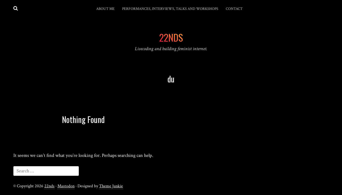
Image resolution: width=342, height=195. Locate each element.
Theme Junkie (111, 186)
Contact (234, 8)
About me (105, 8)
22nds (49, 186)
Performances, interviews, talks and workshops (170, 8)
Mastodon (66, 186)
